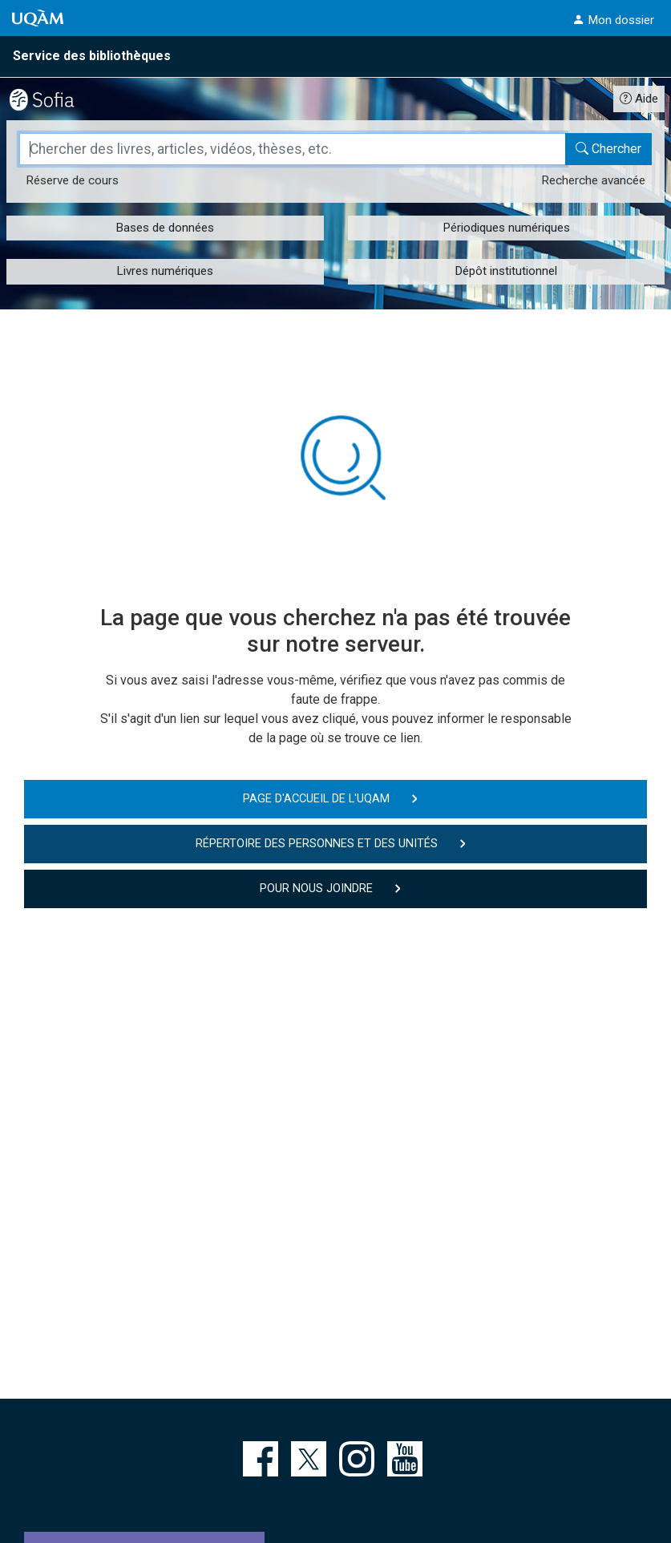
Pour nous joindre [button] (316, 888)
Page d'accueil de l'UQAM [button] (316, 799)
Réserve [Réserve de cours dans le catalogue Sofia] (72, 180)
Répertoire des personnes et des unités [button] (317, 843)
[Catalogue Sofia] (56, 97)
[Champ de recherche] (292, 149)
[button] (613, 19)
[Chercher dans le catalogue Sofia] (608, 149)
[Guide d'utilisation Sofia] (639, 98)
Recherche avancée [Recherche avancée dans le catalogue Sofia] (593, 180)
